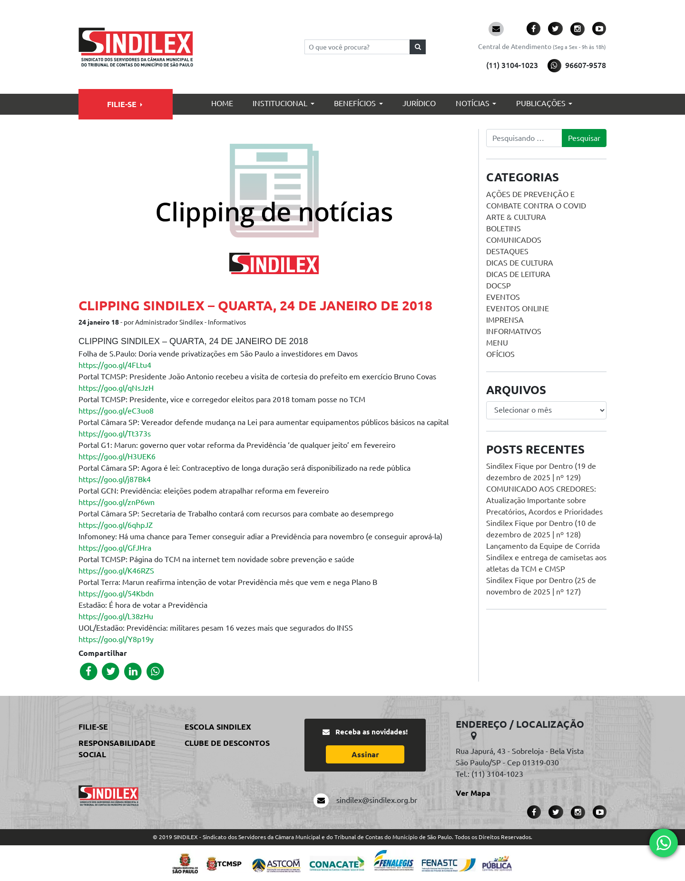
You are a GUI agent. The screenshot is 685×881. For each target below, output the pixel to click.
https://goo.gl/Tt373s (114, 433)
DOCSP (498, 285)
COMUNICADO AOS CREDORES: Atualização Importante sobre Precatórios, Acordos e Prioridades (544, 500)
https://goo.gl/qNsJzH (116, 388)
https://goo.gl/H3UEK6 (117, 456)
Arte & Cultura (516, 217)
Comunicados (513, 240)
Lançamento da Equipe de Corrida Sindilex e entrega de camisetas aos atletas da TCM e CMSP (546, 557)
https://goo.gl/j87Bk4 (114, 479)
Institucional (280, 103)
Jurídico (419, 103)
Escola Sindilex (218, 727)
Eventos (503, 297)
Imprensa (505, 320)
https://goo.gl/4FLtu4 (114, 365)
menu (497, 342)
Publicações (541, 103)
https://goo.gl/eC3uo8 (116, 410)
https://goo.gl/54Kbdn (116, 593)
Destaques (507, 251)
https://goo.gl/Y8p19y (116, 639)
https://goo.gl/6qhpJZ (115, 525)
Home (222, 103)
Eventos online (517, 308)
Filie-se (122, 104)
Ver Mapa (473, 793)
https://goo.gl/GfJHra (114, 548)
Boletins (503, 228)
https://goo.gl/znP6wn (116, 502)
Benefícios (355, 103)
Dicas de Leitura (518, 274)
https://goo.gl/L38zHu (115, 616)
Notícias (472, 103)
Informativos (513, 331)
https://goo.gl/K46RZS (116, 570)
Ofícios (500, 354)
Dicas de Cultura (519, 262)
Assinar (365, 754)
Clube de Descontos (227, 743)
